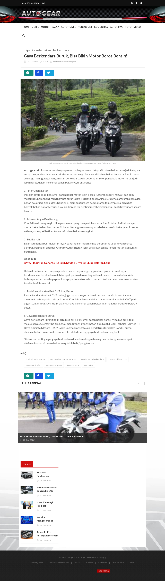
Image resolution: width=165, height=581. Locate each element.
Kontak (89, 562)
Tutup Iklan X (103, 571)
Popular (27, 464)
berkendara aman (54, 365)
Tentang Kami (37, 562)
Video (137, 27)
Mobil (35, 27)
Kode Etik (102, 562)
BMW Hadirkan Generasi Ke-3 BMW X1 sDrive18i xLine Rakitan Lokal (67, 262)
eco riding (88, 365)
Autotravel (68, 27)
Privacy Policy (118, 562)
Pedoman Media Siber (59, 562)
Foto (128, 27)
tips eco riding (73, 365)
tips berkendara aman (35, 359)
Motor (45, 27)
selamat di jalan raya (117, 359)
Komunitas (101, 27)
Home (25, 27)
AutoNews (116, 27)
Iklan (132, 562)
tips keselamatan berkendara (63, 359)
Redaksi (77, 562)
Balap (55, 27)
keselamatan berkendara (92, 359)
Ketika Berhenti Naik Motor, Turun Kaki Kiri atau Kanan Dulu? (52, 436)
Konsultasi (85, 27)
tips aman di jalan (33, 365)
